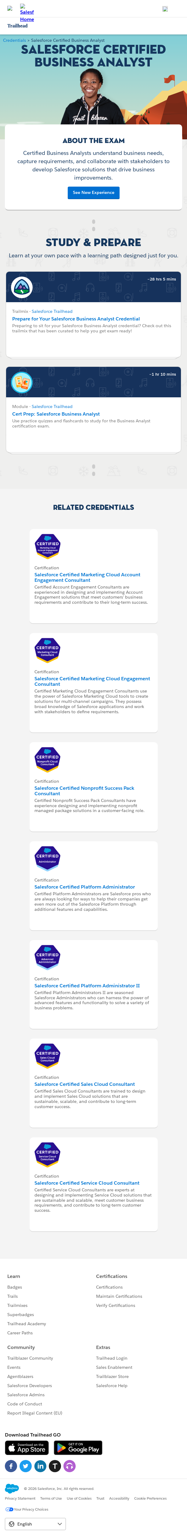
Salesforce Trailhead (52, 311)
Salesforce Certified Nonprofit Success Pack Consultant (84, 791)
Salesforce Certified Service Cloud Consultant (86, 1183)
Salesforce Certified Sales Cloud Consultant (84, 1084)
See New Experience (93, 192)
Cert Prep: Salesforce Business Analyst (56, 414)
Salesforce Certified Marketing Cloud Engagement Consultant (92, 681)
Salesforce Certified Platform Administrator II (87, 985)
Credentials (14, 40)
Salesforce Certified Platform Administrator (84, 887)
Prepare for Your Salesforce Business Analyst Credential (76, 319)
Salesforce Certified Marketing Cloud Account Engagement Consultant (87, 577)
